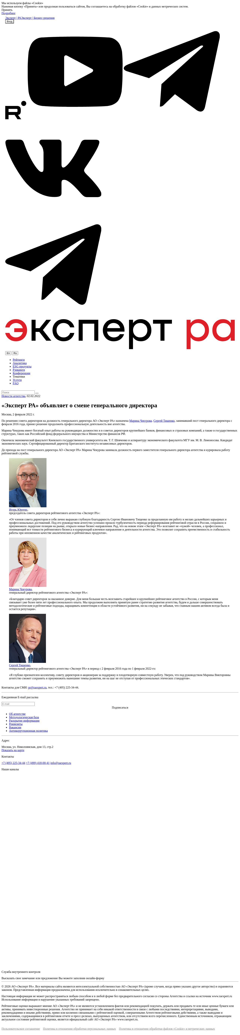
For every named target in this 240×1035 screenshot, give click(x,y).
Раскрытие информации (24, 720)
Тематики (19, 376)
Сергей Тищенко (164, 420)
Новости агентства (13, 396)
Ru (15, 353)
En (8, 353)
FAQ (16, 383)
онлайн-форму (95, 978)
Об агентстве (17, 713)
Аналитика (20, 363)
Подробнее (8, 13)
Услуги (17, 380)
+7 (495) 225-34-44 (13, 763)
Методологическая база (24, 717)
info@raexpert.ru (60, 763)
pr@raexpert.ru (37, 687)
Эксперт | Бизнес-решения (38, 17)
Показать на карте (13, 750)
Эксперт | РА (13, 17)
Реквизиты (15, 724)
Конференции (21, 373)
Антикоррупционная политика (28, 730)
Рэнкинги (19, 369)
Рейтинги (19, 359)
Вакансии (15, 727)
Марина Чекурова (140, 420)
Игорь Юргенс (18, 509)
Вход (9, 21)
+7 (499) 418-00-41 (38, 763)
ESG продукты (22, 366)
